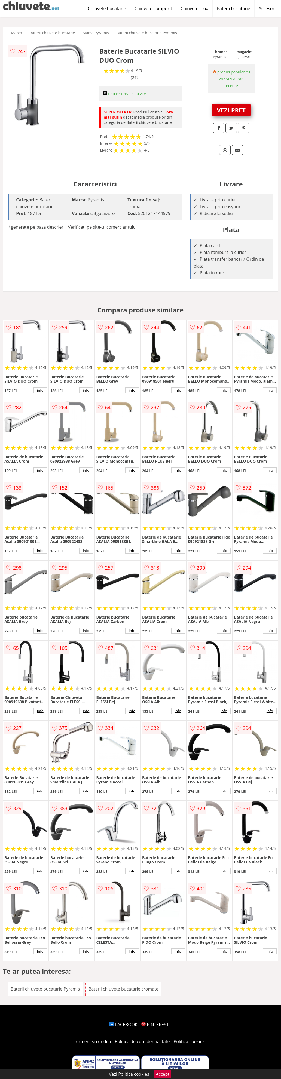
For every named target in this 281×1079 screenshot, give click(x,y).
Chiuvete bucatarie (107, 8)
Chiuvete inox (194, 8)
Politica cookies (189, 1041)
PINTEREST (155, 1025)
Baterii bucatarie (233, 8)
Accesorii (268, 8)
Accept (162, 1074)
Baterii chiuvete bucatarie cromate (123, 989)
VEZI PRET (231, 110)
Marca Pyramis (96, 32)
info (40, 390)
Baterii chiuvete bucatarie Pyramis (146, 32)
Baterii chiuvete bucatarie (52, 32)
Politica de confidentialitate (142, 1041)
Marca (16, 32)
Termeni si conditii (92, 1041)
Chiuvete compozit (153, 8)
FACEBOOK (123, 1025)
